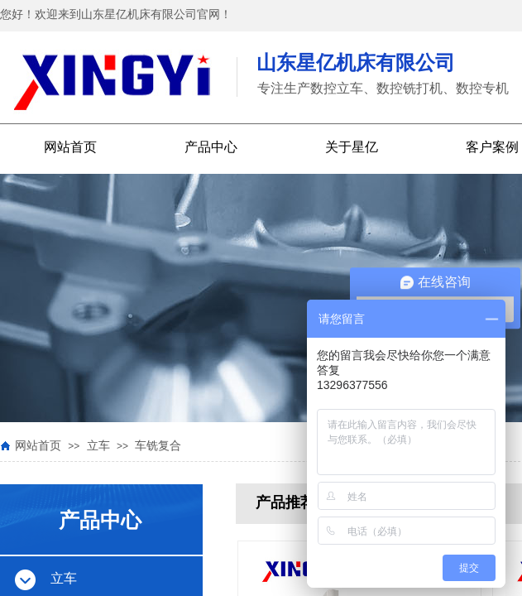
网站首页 (70, 147)
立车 (98, 446)
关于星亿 (351, 147)
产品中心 (210, 147)
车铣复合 (158, 446)
